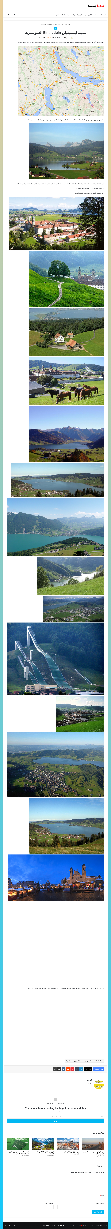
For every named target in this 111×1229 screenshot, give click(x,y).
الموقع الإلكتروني (49, 1203)
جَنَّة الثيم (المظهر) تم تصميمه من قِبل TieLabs (69, 1225)
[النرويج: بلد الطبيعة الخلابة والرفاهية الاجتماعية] (43, 1144)
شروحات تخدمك (66, 14)
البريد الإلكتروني (99, 1203)
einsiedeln (98, 1061)
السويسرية (87, 1061)
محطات (96, 14)
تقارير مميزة (88, 14)
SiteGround (46, 1225)
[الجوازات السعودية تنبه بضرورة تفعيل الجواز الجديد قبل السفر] (18, 1144)
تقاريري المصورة (77, 14)
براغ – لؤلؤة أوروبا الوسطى (71, 1152)
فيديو (57, 14)
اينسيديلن (76, 1061)
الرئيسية (103, 14)
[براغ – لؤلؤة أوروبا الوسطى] (68, 1144)
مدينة (67, 1061)
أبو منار (68, 37)
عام (62, 24)
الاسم (102, 1195)
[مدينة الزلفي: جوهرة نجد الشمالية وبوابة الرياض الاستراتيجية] (93, 1144)
